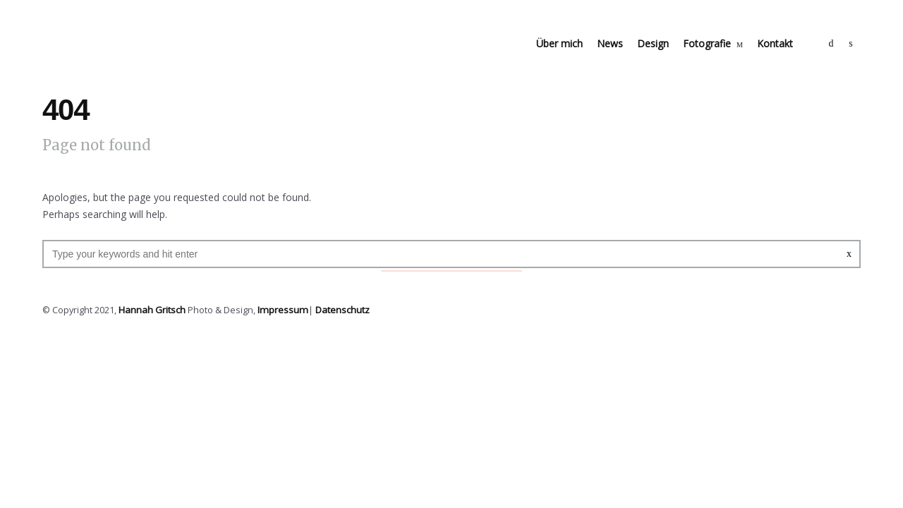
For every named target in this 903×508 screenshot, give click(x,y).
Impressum (279, 309)
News (610, 43)
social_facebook (831, 44)
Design (653, 43)
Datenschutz (337, 309)
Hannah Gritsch (151, 309)
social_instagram (851, 44)
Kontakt (775, 43)
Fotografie (707, 43)
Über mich (559, 43)
